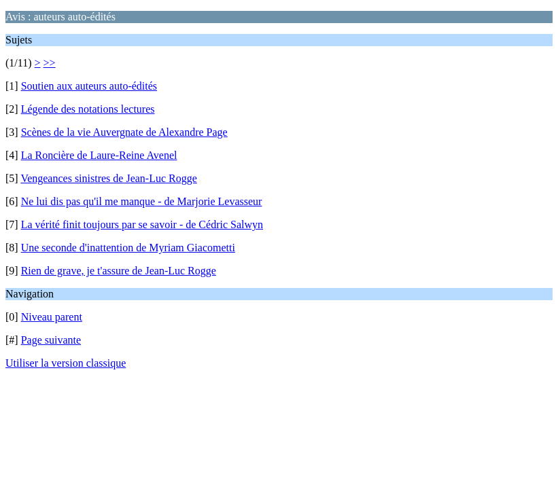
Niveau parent (51, 317)
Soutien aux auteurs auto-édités (89, 86)
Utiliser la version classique (65, 363)
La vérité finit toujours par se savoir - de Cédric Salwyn (142, 224)
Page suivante (51, 340)
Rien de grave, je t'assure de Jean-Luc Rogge (118, 270)
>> (49, 63)
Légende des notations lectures (88, 109)
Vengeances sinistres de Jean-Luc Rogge (108, 178)
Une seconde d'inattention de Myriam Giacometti (128, 247)
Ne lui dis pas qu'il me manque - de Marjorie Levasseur (141, 201)
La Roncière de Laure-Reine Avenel (99, 155)
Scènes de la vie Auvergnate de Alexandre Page (124, 132)
